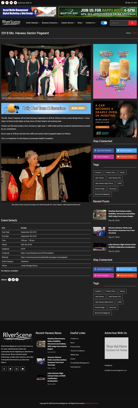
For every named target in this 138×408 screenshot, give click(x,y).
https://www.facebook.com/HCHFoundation (37, 253)
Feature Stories (68, 23)
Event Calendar (33, 23)
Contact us (74, 339)
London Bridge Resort (29, 266)
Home (128, 33)
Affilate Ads (75, 355)
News (72, 343)
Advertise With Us (25, 3)
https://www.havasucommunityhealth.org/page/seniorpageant (44, 257)
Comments (23, 98)
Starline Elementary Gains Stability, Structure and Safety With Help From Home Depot (121, 214)
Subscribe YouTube (126, 157)
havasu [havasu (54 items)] (122, 172)
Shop (81, 23)
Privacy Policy (75, 347)
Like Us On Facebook (104, 150)
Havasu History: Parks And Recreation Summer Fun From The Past (121, 230)
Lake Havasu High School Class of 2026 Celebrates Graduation (122, 245)
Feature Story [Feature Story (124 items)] (110, 172)
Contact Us (91, 23)
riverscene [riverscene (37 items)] (112, 189)
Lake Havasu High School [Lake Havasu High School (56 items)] (104, 183)
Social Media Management (80, 363)
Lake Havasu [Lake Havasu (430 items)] (99, 178)
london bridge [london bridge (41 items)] (100, 189)
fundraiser (25, 261)
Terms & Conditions (78, 351)
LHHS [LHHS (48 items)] (120, 183)
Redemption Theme (91, 403)
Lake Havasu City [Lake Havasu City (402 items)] (115, 178)
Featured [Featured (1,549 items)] (98, 172)
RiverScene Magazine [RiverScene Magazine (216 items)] (102, 194)
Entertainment (75, 367)
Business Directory (50, 23)
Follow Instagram (103, 157)
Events (73, 359)
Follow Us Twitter (126, 150)
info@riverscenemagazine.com (116, 370)
